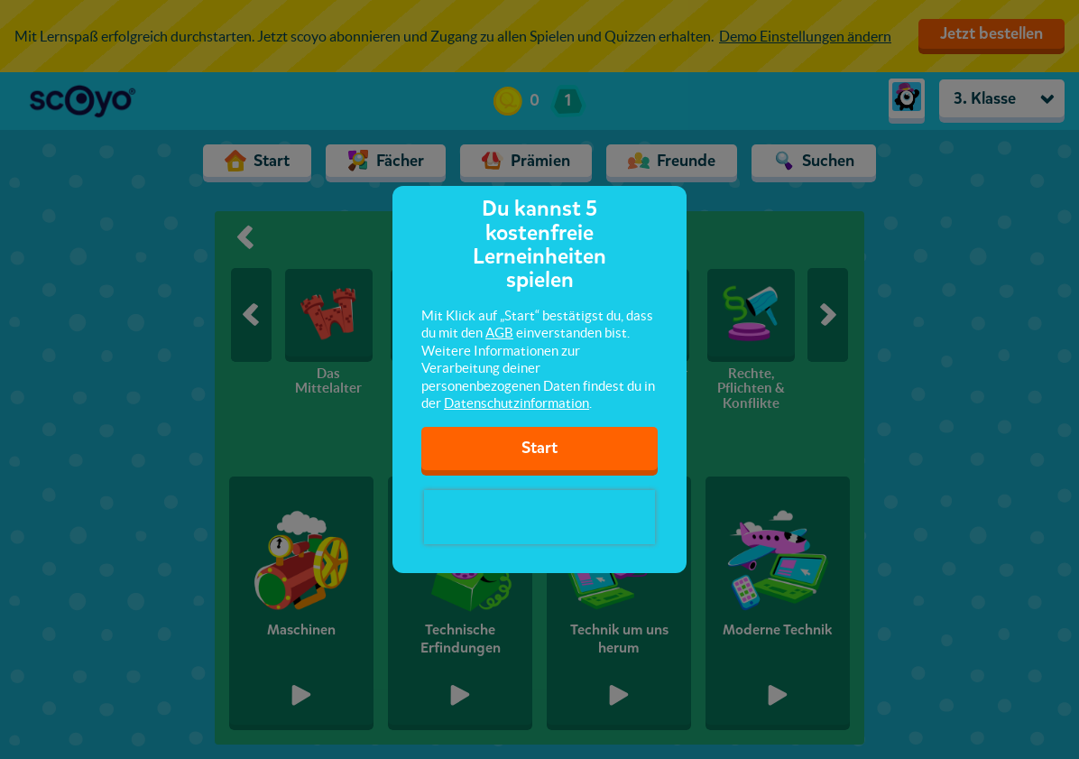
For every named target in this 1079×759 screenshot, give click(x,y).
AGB (499, 332)
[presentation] (539, 517)
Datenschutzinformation (516, 403)
